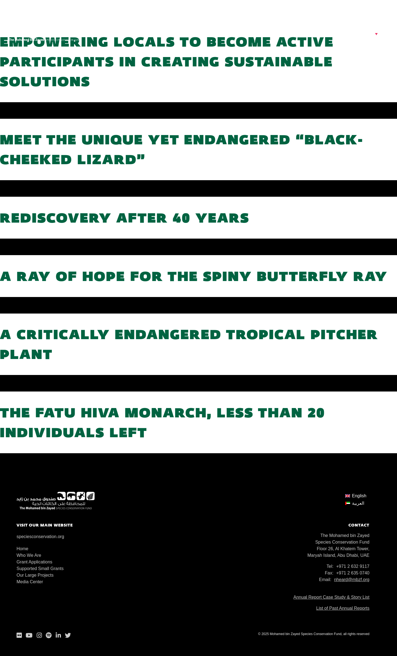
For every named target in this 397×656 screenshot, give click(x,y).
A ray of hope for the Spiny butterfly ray (194, 276)
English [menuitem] (359, 495)
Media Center (30, 581)
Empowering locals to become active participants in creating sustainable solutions (167, 61)
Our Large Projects (35, 575)
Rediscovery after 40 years (125, 217)
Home (22, 548)
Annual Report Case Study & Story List (331, 597)
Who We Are (29, 555)
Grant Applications (34, 562)
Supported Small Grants (40, 568)
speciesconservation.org (40, 536)
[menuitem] (355, 496)
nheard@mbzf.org (351, 579)
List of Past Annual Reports (342, 608)
